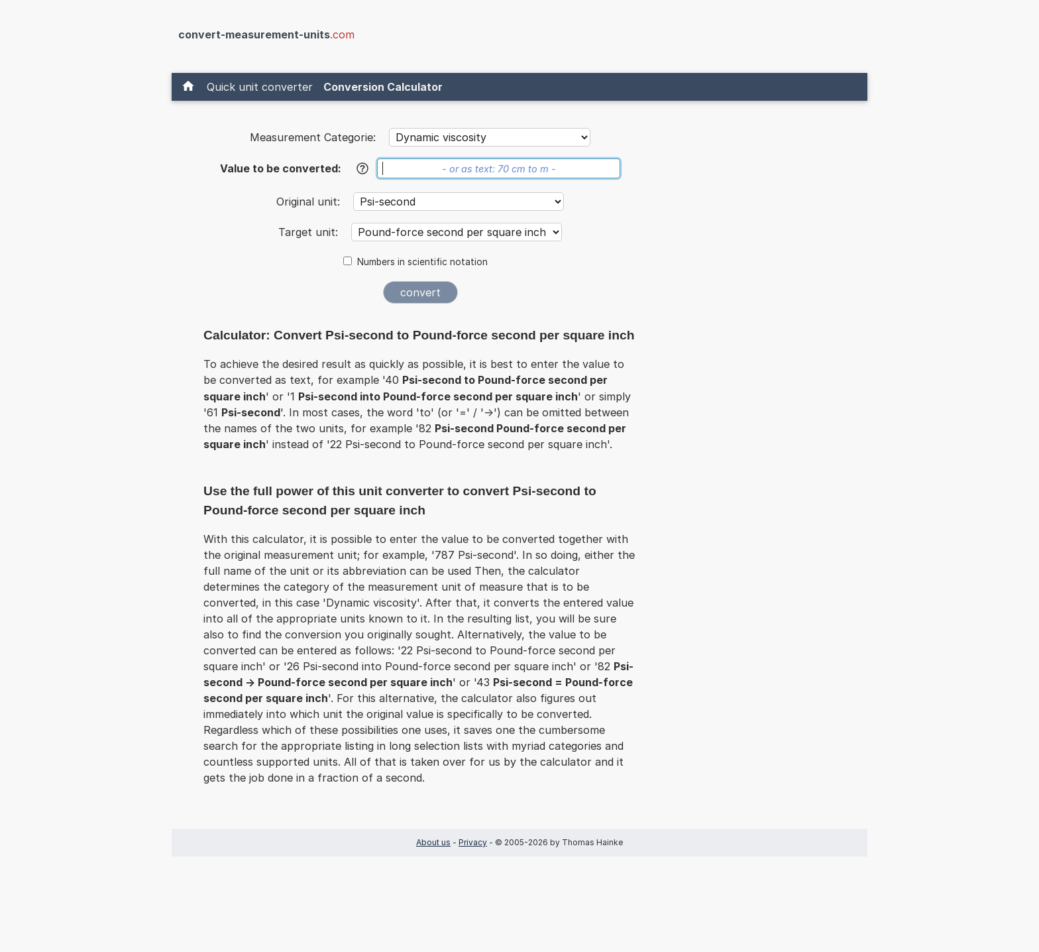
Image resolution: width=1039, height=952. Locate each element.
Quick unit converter (260, 86)
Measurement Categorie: (313, 137)
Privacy (473, 842)
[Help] (362, 168)
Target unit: (309, 232)
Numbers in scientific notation (422, 262)
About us (433, 842)
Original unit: (309, 201)
